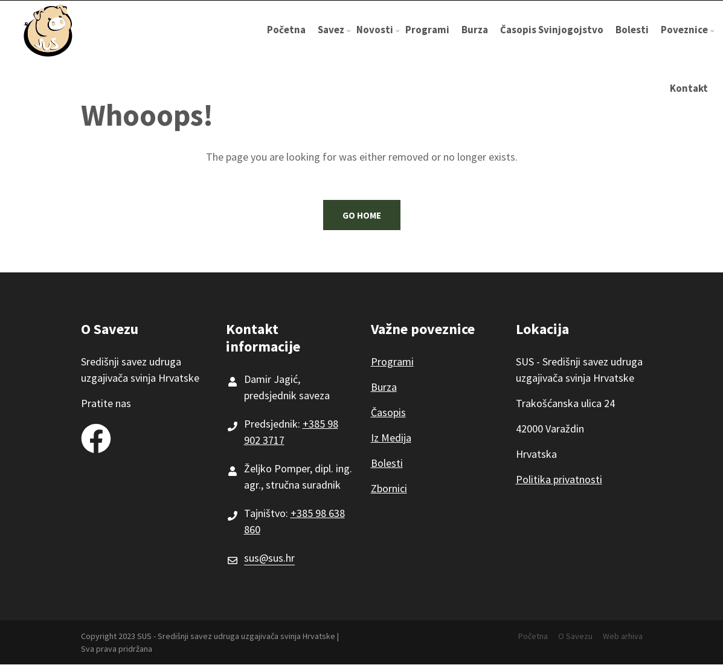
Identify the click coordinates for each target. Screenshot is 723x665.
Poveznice (687, 41)
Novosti (377, 41)
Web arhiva (623, 636)
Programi (427, 29)
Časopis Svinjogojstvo (551, 29)
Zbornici (389, 488)
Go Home (361, 215)
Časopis (388, 412)
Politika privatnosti (559, 479)
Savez (334, 41)
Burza (474, 29)
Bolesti (632, 29)
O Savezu (575, 636)
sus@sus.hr (269, 558)
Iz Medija (391, 438)
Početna (286, 29)
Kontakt (689, 88)
